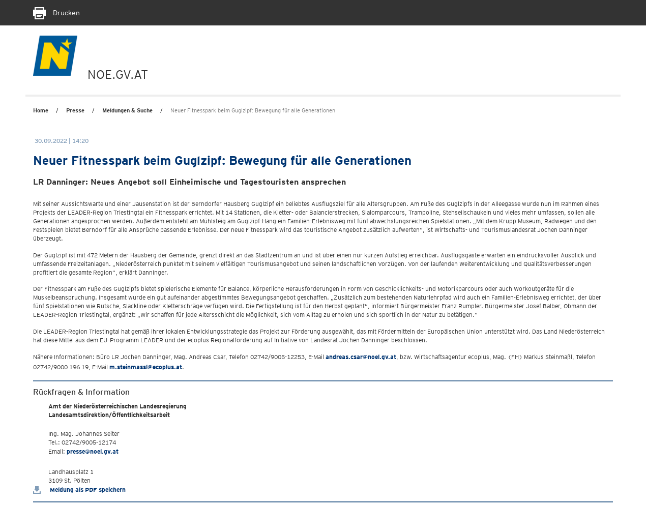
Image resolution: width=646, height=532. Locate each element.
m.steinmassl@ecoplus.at (145, 367)
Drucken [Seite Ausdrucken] (56, 13)
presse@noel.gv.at (93, 451)
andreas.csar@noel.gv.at (361, 357)
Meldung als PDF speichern (79, 489)
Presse (75, 110)
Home (40, 110)
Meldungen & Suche (127, 110)
